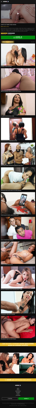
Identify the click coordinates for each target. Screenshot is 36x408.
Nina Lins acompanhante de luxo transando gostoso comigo (11, 289)
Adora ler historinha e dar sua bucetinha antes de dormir (11, 91)
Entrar (10, 398)
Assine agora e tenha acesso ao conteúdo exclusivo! (21, 344)
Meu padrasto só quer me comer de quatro (8, 338)
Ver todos (33, 41)
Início (18, 388)
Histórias (18, 392)
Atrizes (18, 393)
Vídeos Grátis (18, 391)
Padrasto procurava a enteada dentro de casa (9, 140)
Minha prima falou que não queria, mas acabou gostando (11, 190)
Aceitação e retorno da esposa (6, 66)
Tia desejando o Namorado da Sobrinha (8, 314)
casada (28, 28)
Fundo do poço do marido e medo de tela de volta (9, 215)
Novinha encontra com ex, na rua (7, 264)
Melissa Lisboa (6, 26)
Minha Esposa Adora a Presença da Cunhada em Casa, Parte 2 (12, 165)
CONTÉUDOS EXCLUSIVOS (18, 380)
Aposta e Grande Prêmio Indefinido (7, 239)
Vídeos (18, 389)
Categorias (18, 395)
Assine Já (26, 398)
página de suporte (21, 403)
